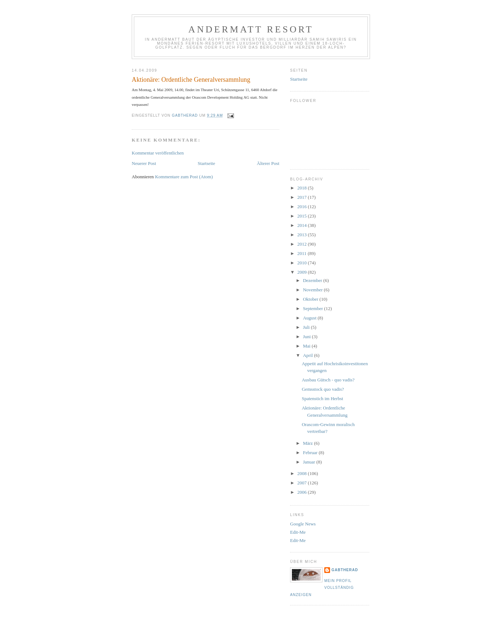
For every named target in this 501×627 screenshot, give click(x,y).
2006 (302, 492)
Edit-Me (298, 532)
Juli (307, 327)
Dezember (313, 280)
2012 (302, 244)
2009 (302, 272)
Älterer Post (268, 163)
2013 (302, 234)
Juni (307, 336)
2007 (302, 482)
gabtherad (344, 570)
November (313, 289)
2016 (302, 206)
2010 (302, 262)
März (308, 443)
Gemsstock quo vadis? (323, 389)
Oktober (311, 299)
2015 (302, 216)
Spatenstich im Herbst (322, 398)
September (313, 308)
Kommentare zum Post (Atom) (184, 176)
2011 (302, 253)
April (308, 355)
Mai (307, 346)
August (310, 318)
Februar (311, 452)
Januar (309, 462)
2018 (302, 188)
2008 (302, 473)
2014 (302, 225)
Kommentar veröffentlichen (158, 153)
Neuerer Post (144, 163)
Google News (303, 524)
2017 (302, 197)
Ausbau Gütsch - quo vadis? (328, 379)
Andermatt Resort (250, 29)
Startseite (206, 163)
